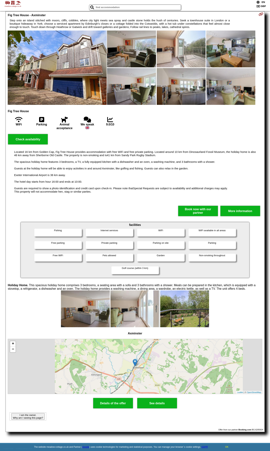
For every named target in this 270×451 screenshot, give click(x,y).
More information (240, 211)
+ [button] (13, 344)
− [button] (13, 349)
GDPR (205, 447)
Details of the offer (113, 403)
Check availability (28, 139)
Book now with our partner (198, 211)
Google (85, 447)
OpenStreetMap (254, 392)
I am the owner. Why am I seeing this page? (28, 416)
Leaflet (240, 392)
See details (157, 403)
